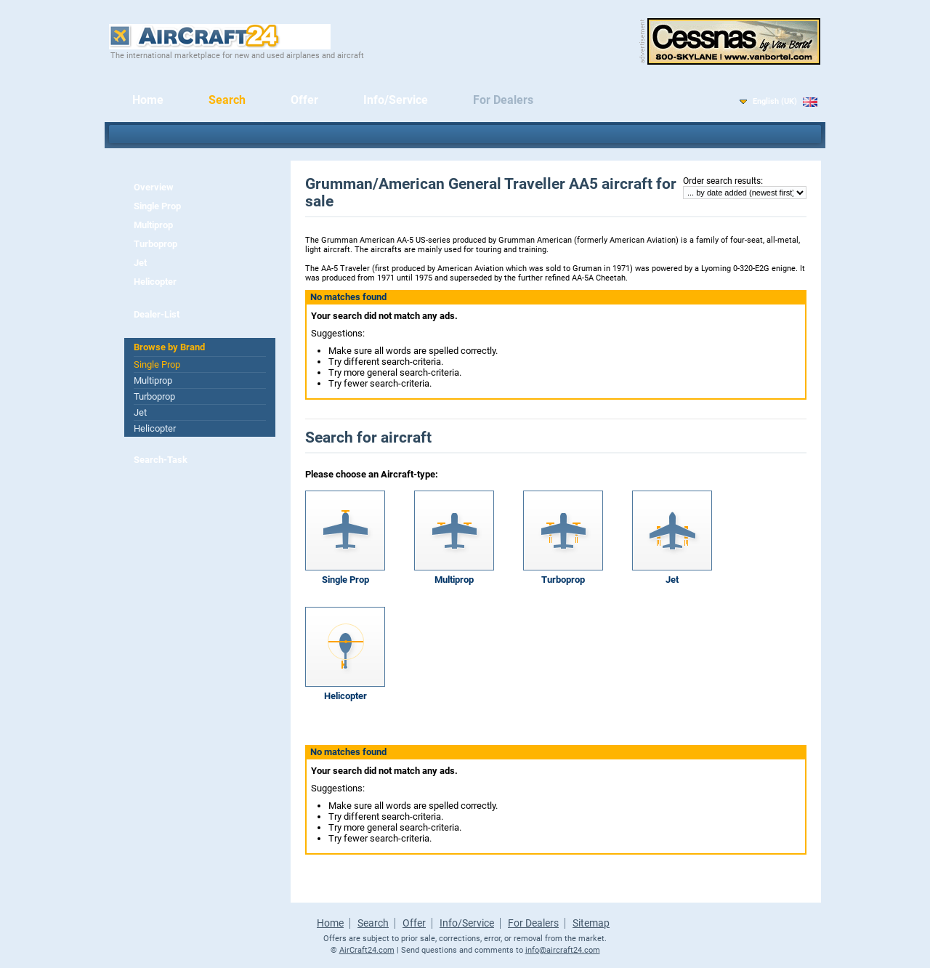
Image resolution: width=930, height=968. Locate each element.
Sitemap (591, 923)
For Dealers (503, 100)
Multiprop (153, 224)
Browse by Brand (169, 347)
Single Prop (157, 206)
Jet (140, 262)
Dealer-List (156, 314)
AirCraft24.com (367, 950)
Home (147, 100)
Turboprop (155, 243)
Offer (304, 100)
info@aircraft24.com (562, 950)
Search (227, 100)
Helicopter (155, 281)
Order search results (722, 181)
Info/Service (395, 100)
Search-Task (160, 459)
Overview (154, 187)
